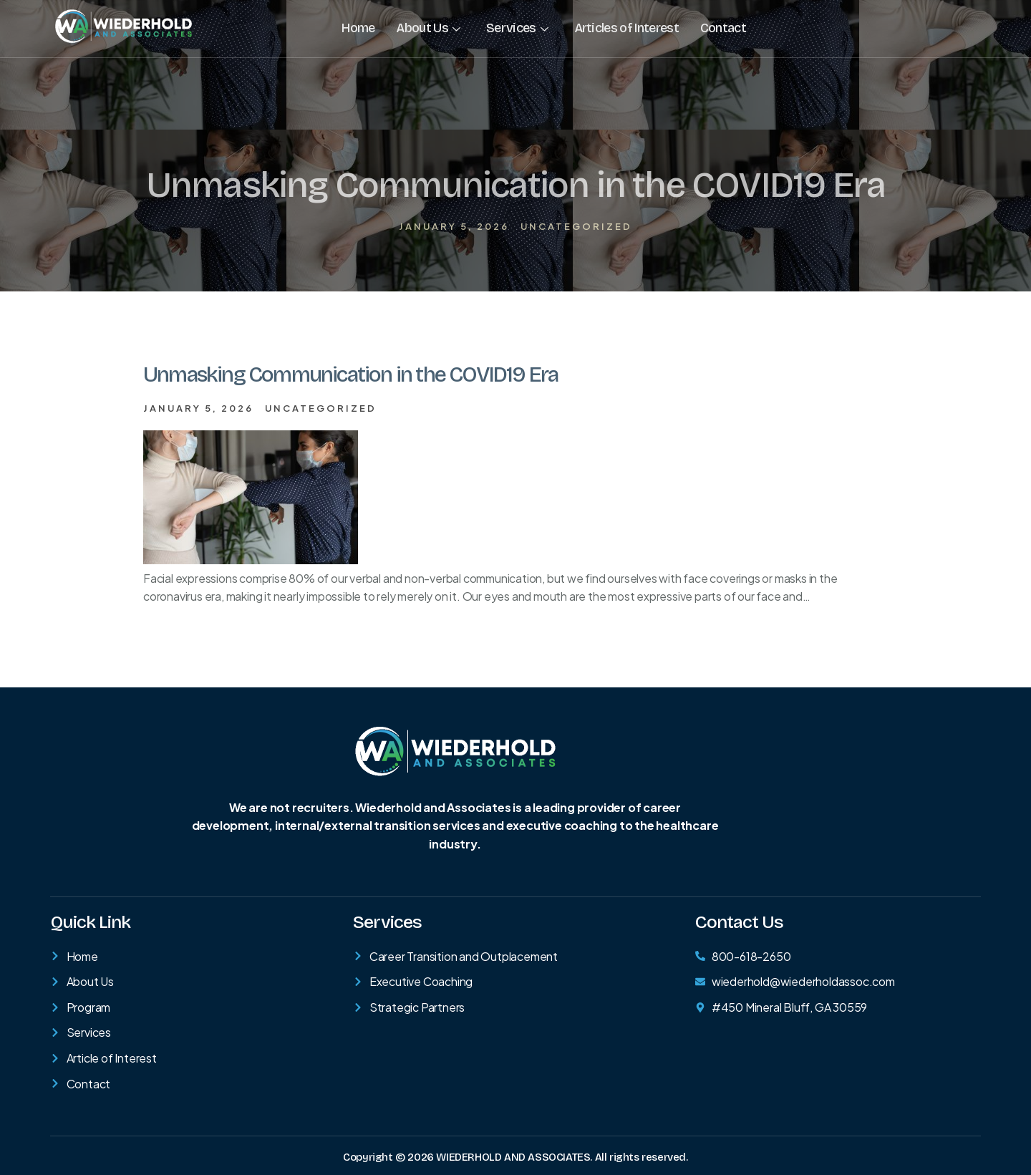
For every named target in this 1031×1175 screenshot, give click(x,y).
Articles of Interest (625, 28)
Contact (722, 28)
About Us (428, 28)
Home (358, 28)
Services (517, 28)
